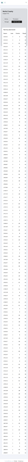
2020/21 (5, 53)
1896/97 (5, 426)
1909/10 (5, 384)
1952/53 (5, 275)
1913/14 (5, 370)
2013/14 (5, 76)
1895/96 (5, 429)
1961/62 (5, 246)
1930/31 (5, 328)
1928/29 (5, 334)
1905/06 (5, 397)
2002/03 (5, 112)
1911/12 (5, 377)
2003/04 (5, 108)
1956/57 (5, 262)
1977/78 (5, 194)
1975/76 (5, 200)
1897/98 (5, 423)
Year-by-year (16, 21)
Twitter (15, 461)
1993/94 (5, 141)
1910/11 (5, 380)
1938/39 (5, 302)
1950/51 (5, 282)
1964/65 (5, 236)
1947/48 (5, 292)
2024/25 (5, 40)
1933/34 (5, 318)
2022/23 (5, 46)
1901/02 (5, 410)
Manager (7, 21)
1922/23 (5, 354)
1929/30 (5, 331)
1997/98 (5, 128)
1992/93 (5, 144)
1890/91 (5, 446)
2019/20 (5, 56)
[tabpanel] (14, 242)
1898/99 (5, 420)
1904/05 (5, 400)
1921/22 (5, 357)
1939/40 (5, 298)
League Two (6, 13)
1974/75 (5, 203)
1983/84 (5, 174)
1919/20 (5, 364)
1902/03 (5, 407)
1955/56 (5, 266)
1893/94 (5, 436)
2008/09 (5, 92)
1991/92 (5, 148)
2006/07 (5, 99)
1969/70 (5, 220)
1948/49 (5, 289)
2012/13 (5, 79)
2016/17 (5, 66)
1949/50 (5, 285)
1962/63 (5, 243)
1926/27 (5, 341)
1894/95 (5, 433)
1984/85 (5, 171)
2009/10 (5, 89)
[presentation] (6, 19)
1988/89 (5, 157)
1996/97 (5, 131)
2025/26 (5, 36)
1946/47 (5, 295)
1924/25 (5, 348)
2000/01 (5, 118)
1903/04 (5, 403)
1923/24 (5, 351)
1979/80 (5, 187)
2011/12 (5, 82)
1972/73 (5, 210)
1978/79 (5, 190)
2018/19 (5, 59)
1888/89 (5, 452)
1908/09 (5, 387)
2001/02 (5, 115)
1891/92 (5, 443)
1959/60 (5, 253)
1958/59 (5, 256)
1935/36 (5, 312)
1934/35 (5, 315)
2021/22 (5, 49)
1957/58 (5, 259)
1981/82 (5, 180)
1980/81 (5, 184)
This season (15, 19)
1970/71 (5, 216)
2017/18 (5, 63)
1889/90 (5, 449)
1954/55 (5, 269)
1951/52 (5, 279)
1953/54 (5, 272)
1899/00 (5, 416)
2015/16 (5, 69)
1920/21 (5, 361)
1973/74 (5, 207)
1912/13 (5, 374)
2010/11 (5, 85)
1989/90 (5, 154)
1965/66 (5, 233)
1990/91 (5, 151)
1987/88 (5, 161)
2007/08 (5, 95)
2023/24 (5, 43)
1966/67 (5, 230)
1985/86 (5, 167)
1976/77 (5, 197)
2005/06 (5, 102)
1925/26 (5, 344)
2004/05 (5, 105)
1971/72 (5, 213)
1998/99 (5, 125)
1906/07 (5, 393)
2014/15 (5, 72)
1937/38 (5, 305)
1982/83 (5, 177)
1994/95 (5, 138)
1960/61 (5, 249)
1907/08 (5, 390)
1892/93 (5, 439)
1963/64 (5, 239)
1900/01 (5, 413)
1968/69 (5, 223)
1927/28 (5, 338)
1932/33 (5, 321)
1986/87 (5, 164)
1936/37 (5, 308)
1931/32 (5, 325)
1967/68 (5, 226)
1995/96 (5, 135)
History (6, 19)
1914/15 (5, 367)
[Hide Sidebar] (5, 2)
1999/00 (5, 121)
